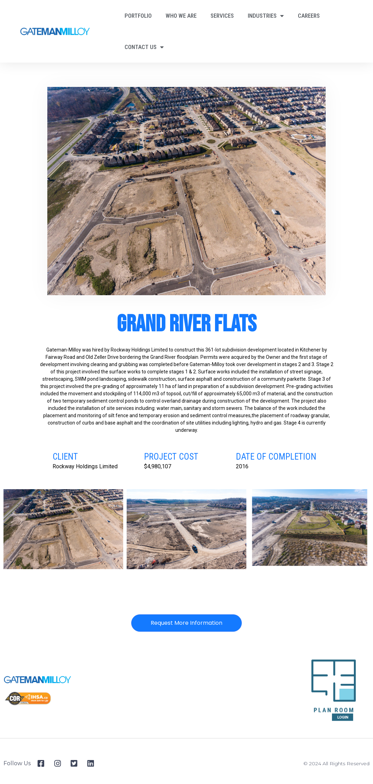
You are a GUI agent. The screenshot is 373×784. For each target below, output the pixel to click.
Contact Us (144, 47)
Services (222, 15)
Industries (266, 15)
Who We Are (181, 15)
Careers (309, 15)
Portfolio (138, 15)
